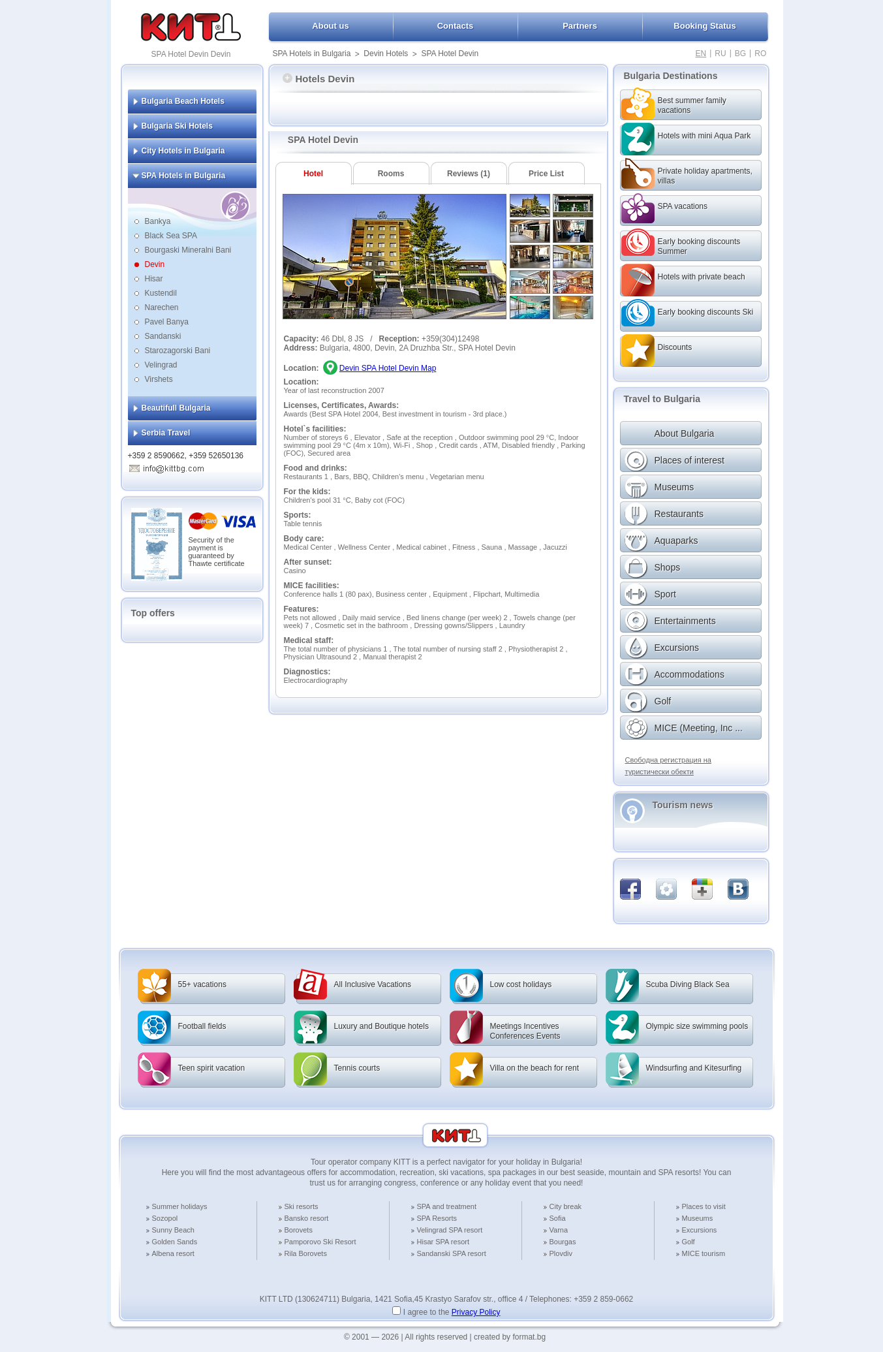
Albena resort (173, 1253)
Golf (688, 1242)
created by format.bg (510, 1337)
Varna (559, 1230)
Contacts (455, 26)
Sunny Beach (173, 1230)
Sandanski (163, 336)
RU (720, 53)
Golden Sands (175, 1242)
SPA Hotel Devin (449, 53)
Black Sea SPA (171, 235)
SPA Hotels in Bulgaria (312, 53)
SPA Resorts (437, 1218)
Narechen (162, 307)
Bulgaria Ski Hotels (177, 126)
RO (760, 53)
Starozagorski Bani (178, 350)
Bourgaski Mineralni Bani (188, 250)
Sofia (558, 1218)
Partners (580, 26)
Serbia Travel (166, 432)
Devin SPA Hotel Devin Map (388, 368)
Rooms (391, 173)
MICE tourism (704, 1253)
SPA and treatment (447, 1206)
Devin (155, 264)
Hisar (154, 278)
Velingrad (161, 364)
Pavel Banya (167, 321)
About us (330, 26)
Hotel (313, 173)
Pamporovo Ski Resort (320, 1242)
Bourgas (563, 1242)
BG (740, 53)
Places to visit (704, 1206)
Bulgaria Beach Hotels (183, 101)
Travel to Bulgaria (662, 399)
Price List (546, 173)
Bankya (158, 221)
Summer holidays (180, 1206)
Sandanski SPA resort (451, 1253)
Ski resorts (301, 1206)
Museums (697, 1218)
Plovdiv (561, 1253)
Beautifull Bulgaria (176, 408)
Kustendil (161, 293)
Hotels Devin (319, 78)
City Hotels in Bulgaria (183, 150)
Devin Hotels (386, 53)
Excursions (699, 1230)
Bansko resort (307, 1218)
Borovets (299, 1230)
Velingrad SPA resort (450, 1230)
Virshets (159, 379)
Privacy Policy (476, 1312)
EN (701, 53)
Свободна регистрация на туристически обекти (668, 766)
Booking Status (705, 26)
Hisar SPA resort (443, 1242)
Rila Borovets (306, 1253)
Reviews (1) (468, 173)
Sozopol (165, 1218)
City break (566, 1206)
